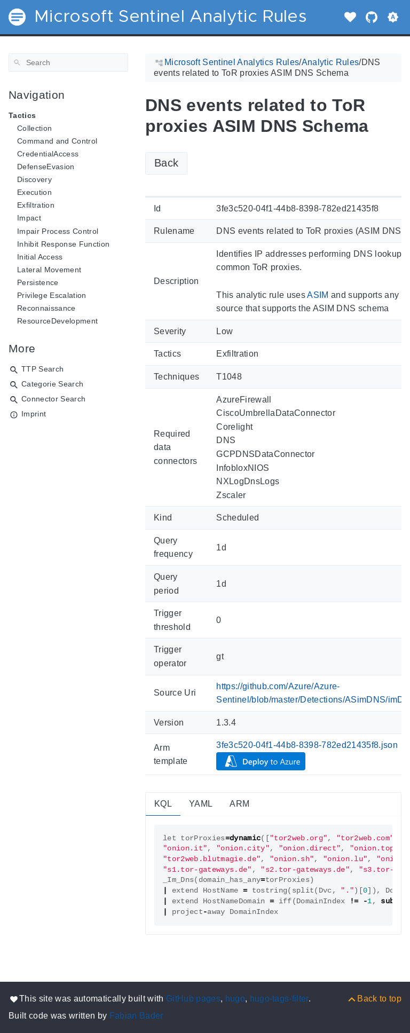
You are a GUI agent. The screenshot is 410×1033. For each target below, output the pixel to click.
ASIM (317, 294)
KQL (163, 803)
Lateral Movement (49, 269)
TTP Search (42, 369)
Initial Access (40, 257)
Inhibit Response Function (63, 244)
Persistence (38, 282)
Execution (34, 192)
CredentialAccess (47, 153)
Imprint (33, 413)
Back (166, 163)
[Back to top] (373, 998)
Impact (29, 218)
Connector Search (53, 399)
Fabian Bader (136, 1015)
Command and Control (57, 141)
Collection (34, 128)
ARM (239, 803)
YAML (200, 803)
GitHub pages (193, 998)
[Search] (68, 62)
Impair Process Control (57, 231)
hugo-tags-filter (279, 998)
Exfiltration (35, 205)
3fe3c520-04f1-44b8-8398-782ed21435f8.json (307, 745)
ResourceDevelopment (57, 321)
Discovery (34, 179)
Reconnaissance (46, 308)
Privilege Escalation (51, 295)
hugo (235, 998)
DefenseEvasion (46, 166)
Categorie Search (52, 384)
